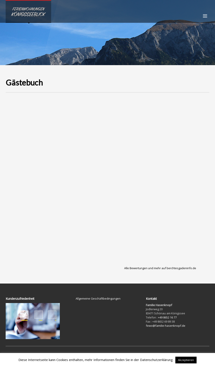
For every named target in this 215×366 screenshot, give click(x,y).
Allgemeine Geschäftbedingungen (98, 298)
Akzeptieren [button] (186, 360)
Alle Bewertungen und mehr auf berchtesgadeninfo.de (160, 268)
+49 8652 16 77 (167, 317)
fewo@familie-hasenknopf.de (165, 326)
